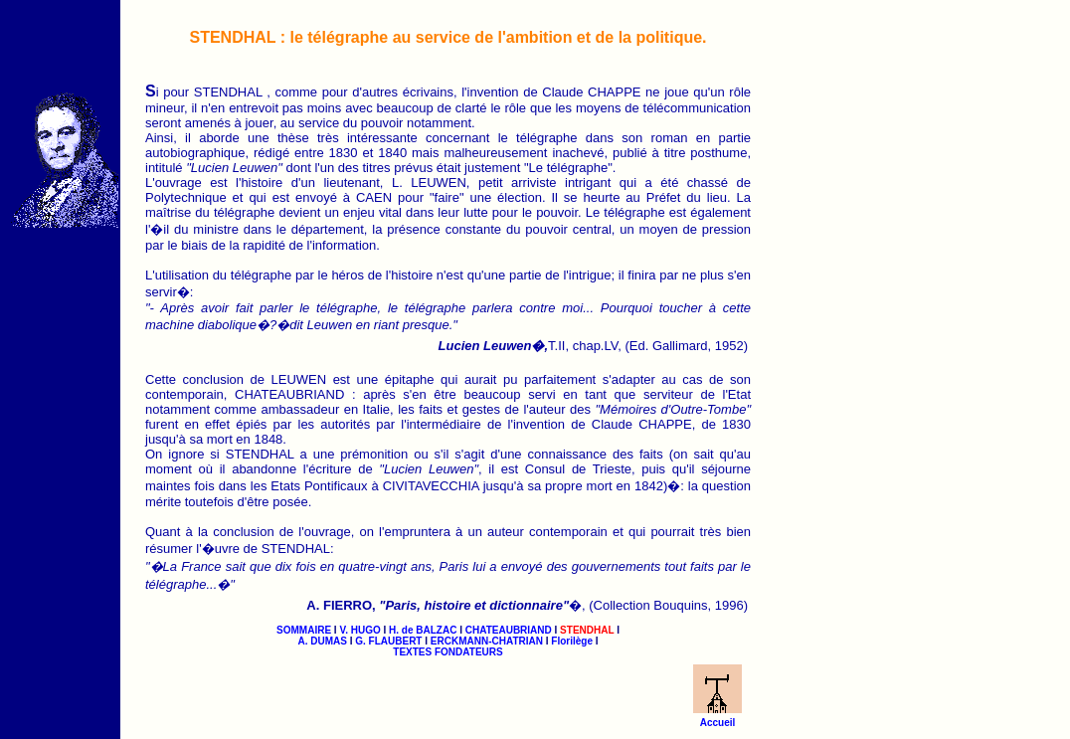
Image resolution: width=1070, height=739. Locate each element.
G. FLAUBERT (388, 641)
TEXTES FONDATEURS (447, 652)
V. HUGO (359, 630)
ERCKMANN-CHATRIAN (487, 641)
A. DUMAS (321, 641)
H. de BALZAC (422, 630)
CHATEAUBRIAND (508, 630)
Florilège (572, 641)
